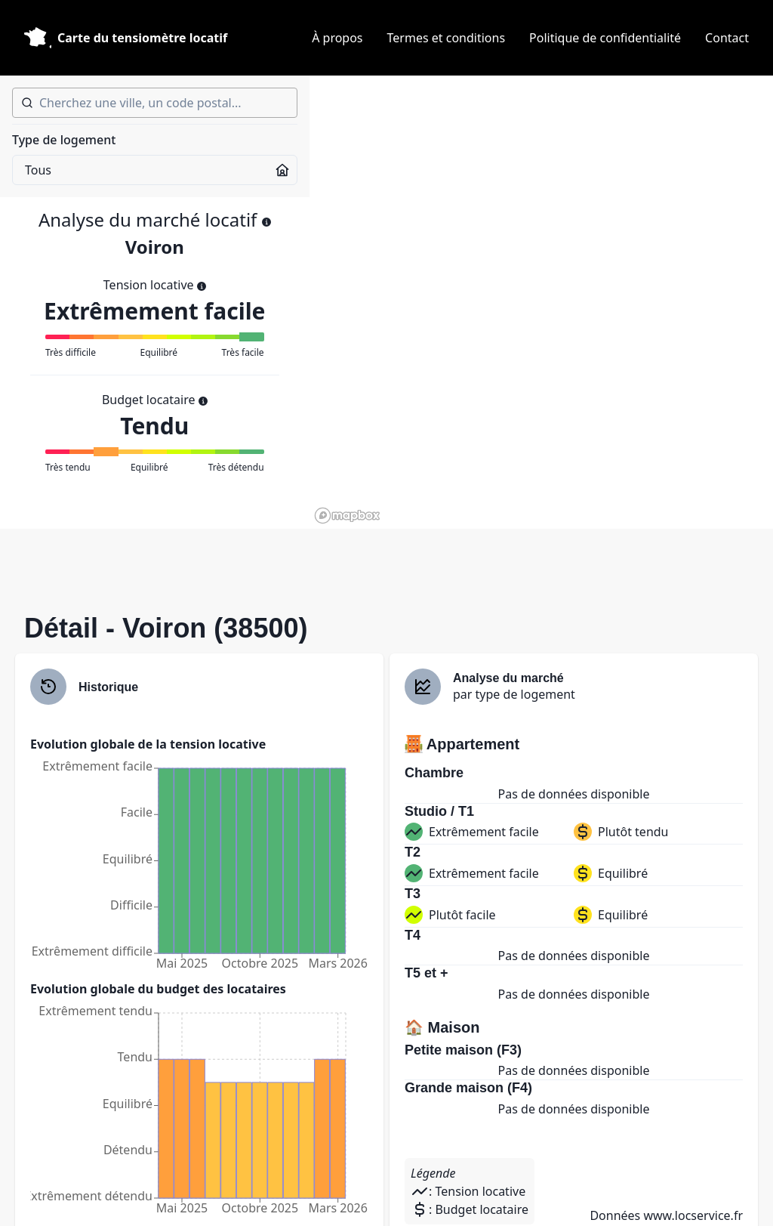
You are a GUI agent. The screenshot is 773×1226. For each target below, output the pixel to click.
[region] (541, 302)
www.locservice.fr (693, 1215)
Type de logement (63, 139)
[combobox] (154, 103)
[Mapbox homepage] (347, 515)
